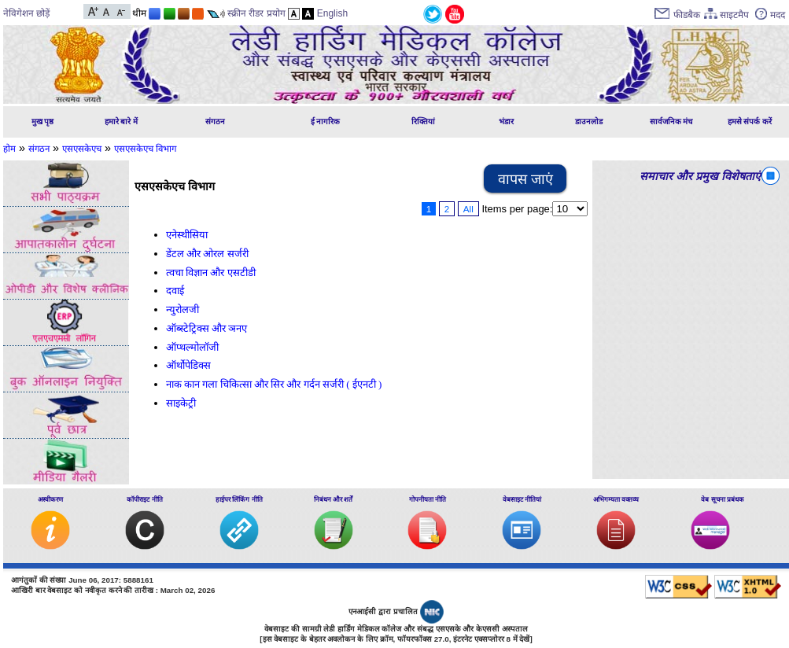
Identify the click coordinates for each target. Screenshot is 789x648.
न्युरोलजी (182, 309)
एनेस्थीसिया (187, 235)
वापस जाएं (525, 179)
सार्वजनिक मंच (671, 121)
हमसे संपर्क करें (750, 121)
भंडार (506, 121)
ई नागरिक (326, 121)
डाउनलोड (589, 121)
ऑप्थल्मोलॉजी (192, 347)
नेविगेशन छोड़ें (26, 13)
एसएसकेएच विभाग (145, 148)
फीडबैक (686, 14)
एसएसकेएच (81, 148)
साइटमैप (734, 14)
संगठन (215, 121)
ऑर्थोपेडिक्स (188, 365)
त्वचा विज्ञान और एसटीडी (211, 272)
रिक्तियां (423, 121)
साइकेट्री (181, 403)
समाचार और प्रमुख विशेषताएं (700, 176)
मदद (777, 14)
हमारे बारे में (121, 121)
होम (9, 148)
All (468, 209)
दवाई (175, 290)
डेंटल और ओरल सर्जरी (207, 254)
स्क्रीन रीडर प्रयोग (256, 13)
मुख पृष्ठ (42, 121)
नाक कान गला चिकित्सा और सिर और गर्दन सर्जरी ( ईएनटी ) (274, 384)
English (332, 13)
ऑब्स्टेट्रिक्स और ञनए (206, 328)
